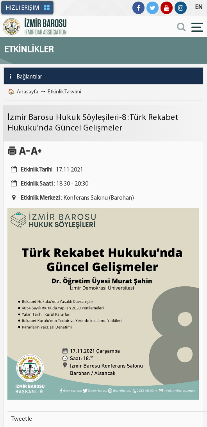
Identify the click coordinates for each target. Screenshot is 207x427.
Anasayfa (27, 92)
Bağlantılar (23, 76)
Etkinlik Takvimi (64, 92)
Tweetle (21, 419)
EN (198, 7)
